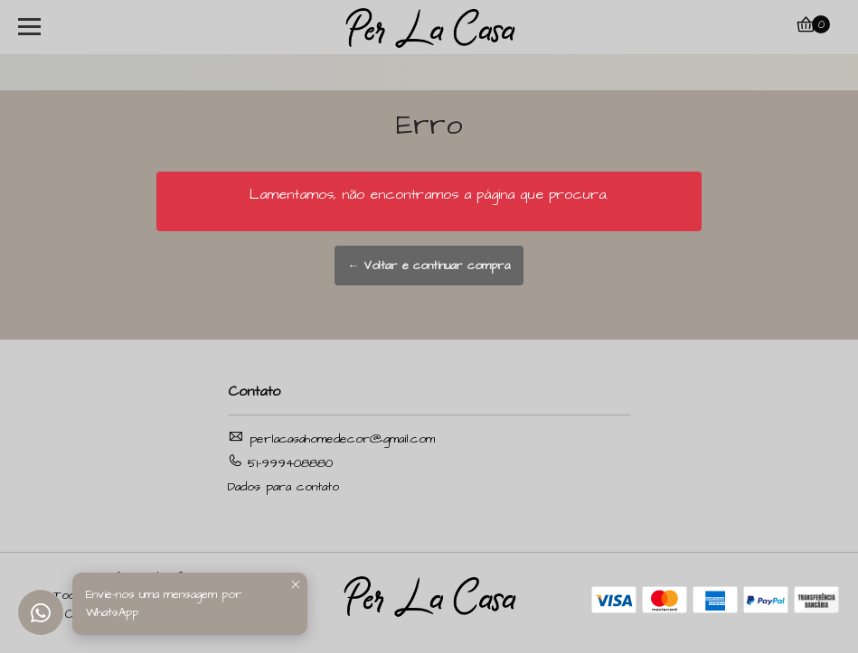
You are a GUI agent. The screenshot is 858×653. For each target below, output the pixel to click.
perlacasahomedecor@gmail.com (331, 438)
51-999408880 (280, 462)
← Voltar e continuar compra (429, 265)
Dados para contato (283, 487)
